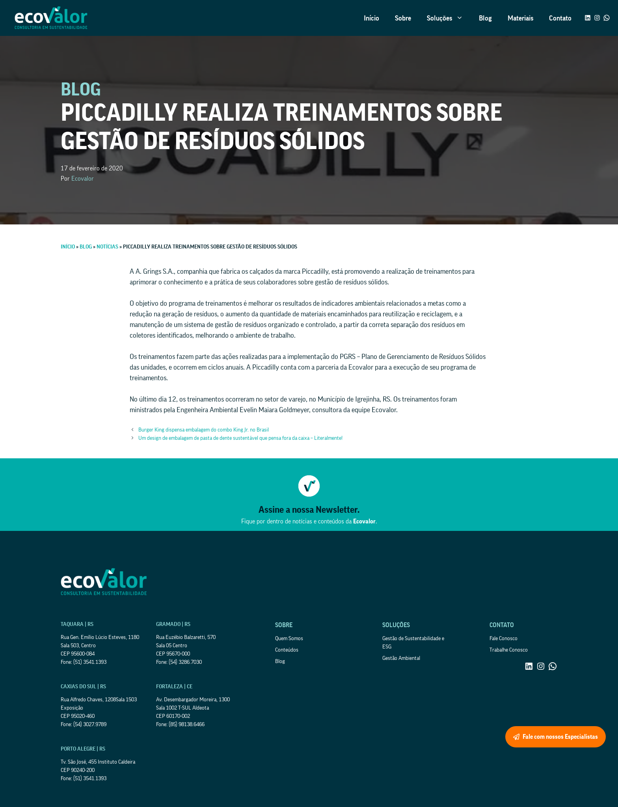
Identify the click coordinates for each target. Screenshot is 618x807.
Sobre (403, 18)
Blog (485, 18)
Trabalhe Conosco (509, 650)
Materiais (520, 18)
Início (371, 18)
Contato (560, 18)
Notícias (107, 247)
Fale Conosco (503, 638)
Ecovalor (82, 179)
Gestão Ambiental (401, 658)
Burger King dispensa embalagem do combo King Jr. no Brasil (203, 430)
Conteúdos (286, 650)
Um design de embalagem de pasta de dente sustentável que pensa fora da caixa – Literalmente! (240, 438)
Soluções (449, 18)
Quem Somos (289, 638)
